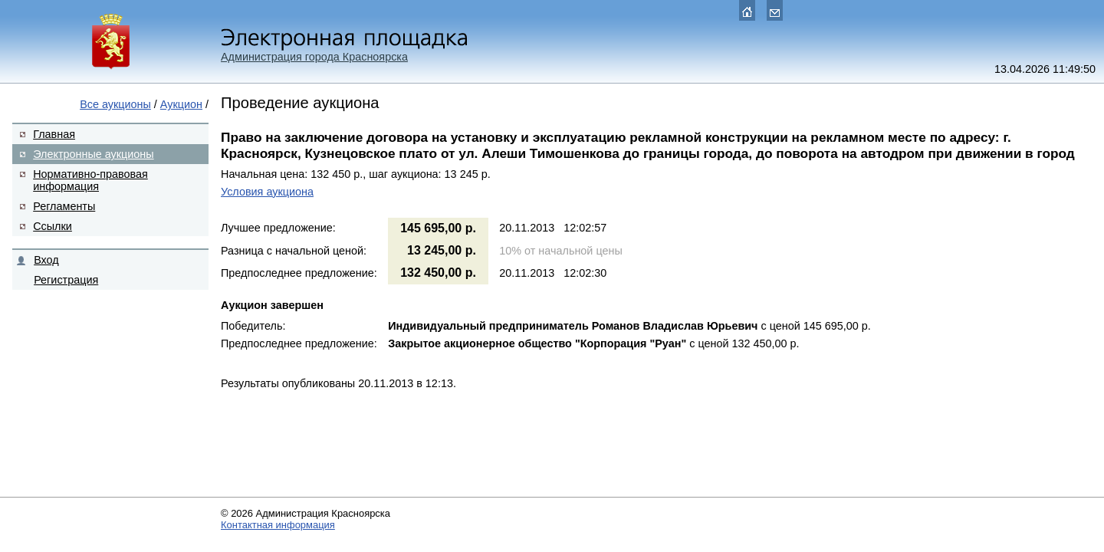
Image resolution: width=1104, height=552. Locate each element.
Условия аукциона (267, 192)
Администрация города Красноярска (314, 57)
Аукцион (181, 104)
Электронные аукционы (93, 154)
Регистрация (66, 280)
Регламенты (64, 206)
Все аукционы (115, 104)
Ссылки (52, 226)
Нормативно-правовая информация (90, 180)
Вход (46, 260)
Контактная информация (278, 525)
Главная (54, 134)
